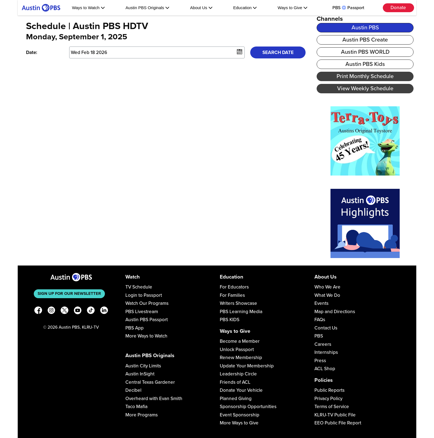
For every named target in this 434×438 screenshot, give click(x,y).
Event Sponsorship (239, 415)
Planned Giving (236, 398)
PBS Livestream (141, 312)
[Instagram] (51, 311)
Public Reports (329, 390)
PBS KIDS (229, 320)
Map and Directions (334, 312)
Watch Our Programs (147, 303)
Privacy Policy (328, 398)
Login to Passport (143, 295)
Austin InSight (139, 374)
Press (320, 361)
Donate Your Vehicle (241, 390)
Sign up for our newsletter (69, 293)
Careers (322, 344)
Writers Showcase (238, 303)
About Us (201, 7)
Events (321, 303)
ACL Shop (324, 369)
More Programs (141, 415)
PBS (318, 336)
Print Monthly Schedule (365, 76)
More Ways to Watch (146, 336)
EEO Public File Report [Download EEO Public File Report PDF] (337, 423)
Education (245, 7)
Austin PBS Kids (365, 64)
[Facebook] (38, 311)
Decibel (133, 390)
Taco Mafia (136, 406)
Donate (398, 8)
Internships (326, 352)
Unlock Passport (237, 349)
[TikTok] (90, 311)
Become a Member (240, 341)
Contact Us (325, 328)
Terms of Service (331, 406)
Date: (31, 52)
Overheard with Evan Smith (153, 398)
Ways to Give (293, 7)
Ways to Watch (88, 7)
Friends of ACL (235, 382)
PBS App (134, 328)
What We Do (327, 295)
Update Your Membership (247, 366)
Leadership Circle (238, 374)
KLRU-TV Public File (335, 415)
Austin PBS (365, 27)
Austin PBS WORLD (365, 51)
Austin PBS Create (365, 39)
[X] (64, 311)
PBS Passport (348, 8)
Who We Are (327, 287)
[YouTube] (77, 311)
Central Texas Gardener (150, 382)
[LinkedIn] (104, 311)
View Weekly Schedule (365, 88)
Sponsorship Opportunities (248, 406)
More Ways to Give (239, 423)
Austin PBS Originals (147, 7)
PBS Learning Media (241, 312)
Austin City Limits (143, 366)
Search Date (278, 52)
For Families (232, 295)
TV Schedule (138, 287)
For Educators (234, 287)
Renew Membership (241, 357)
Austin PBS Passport (146, 320)
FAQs (319, 320)
